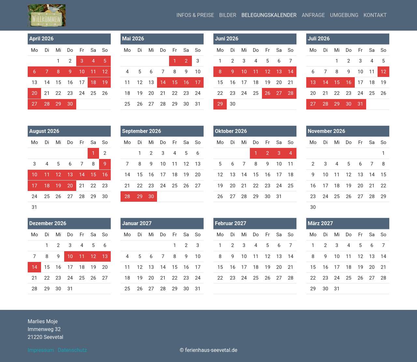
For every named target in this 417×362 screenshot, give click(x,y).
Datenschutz (72, 350)
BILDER (227, 15)
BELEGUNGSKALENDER (268, 15)
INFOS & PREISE (195, 15)
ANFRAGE (313, 15)
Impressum (41, 350)
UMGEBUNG (344, 15)
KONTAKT (375, 15)
